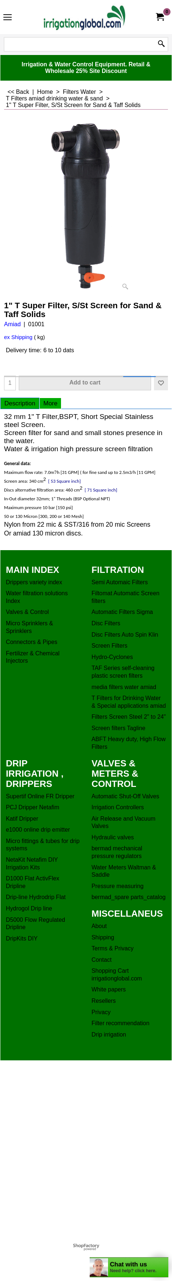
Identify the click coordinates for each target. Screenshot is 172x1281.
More (50, 403)
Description (19, 403)
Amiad (12, 324)
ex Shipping (18, 337)
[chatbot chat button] (129, 1267)
